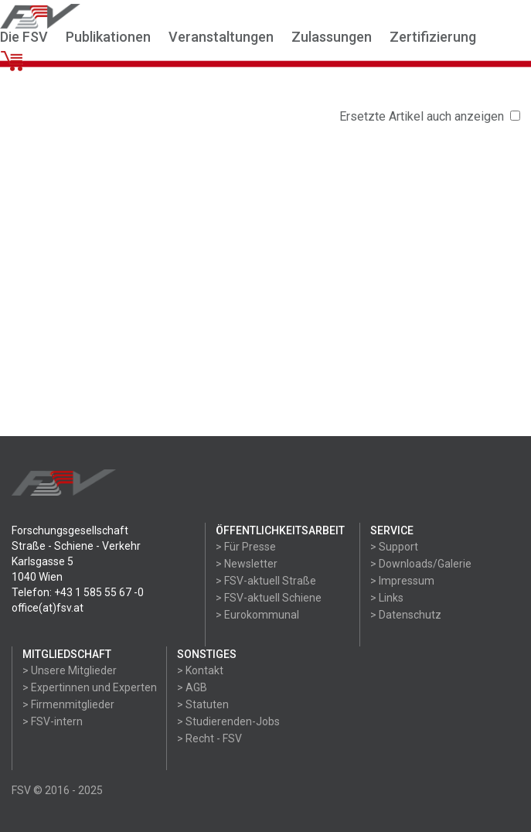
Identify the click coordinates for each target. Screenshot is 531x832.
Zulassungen (331, 37)
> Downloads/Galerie (420, 564)
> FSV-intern (52, 721)
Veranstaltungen (221, 37)
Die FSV (24, 37)
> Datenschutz (405, 615)
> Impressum (402, 581)
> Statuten (203, 704)
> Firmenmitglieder (68, 704)
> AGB (192, 687)
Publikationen (108, 37)
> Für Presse (246, 546)
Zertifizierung (433, 37)
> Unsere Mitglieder (69, 670)
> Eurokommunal (257, 615)
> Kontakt (200, 670)
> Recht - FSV (209, 738)
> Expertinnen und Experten (89, 687)
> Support (394, 546)
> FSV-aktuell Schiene (269, 598)
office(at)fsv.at (47, 608)
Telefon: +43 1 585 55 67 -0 (78, 592)
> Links (386, 598)
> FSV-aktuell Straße (266, 581)
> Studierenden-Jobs (228, 721)
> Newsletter (246, 564)
